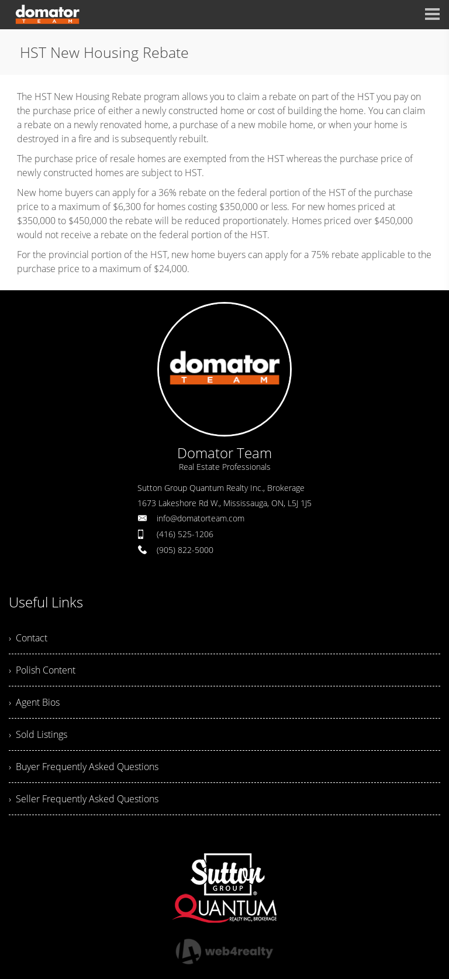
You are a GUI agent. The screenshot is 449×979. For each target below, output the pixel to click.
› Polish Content (42, 670)
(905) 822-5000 (185, 549)
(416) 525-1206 (185, 534)
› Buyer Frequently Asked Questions (83, 766)
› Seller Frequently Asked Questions (83, 798)
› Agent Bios (34, 702)
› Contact (28, 637)
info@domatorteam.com (200, 518)
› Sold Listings (38, 734)
